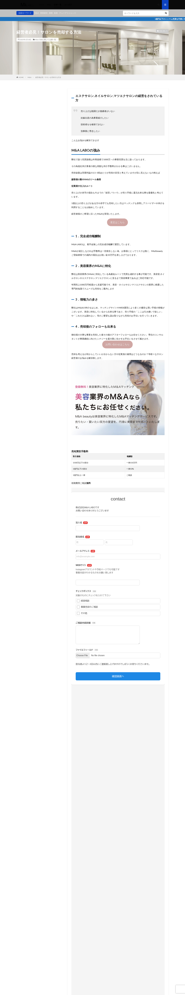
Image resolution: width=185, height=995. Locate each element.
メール (70, 914)
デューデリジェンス (67, 13)
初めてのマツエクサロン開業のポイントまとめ (121, 803)
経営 (91, 785)
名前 (69, 902)
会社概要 (68, 4)
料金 (49, 4)
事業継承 (44, 13)
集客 (56, 13)
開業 (51, 13)
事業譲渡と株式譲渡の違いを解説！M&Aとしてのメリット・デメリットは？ (131, 767)
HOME (21, 77)
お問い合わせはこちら (117, 344)
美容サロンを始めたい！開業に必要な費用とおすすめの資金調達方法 (132, 786)
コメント (71, 875)
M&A (37, 13)
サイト (70, 925)
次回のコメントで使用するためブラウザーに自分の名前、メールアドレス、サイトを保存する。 (110, 936)
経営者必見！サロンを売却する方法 (48, 77)
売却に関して (44, 40)
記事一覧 (57, 4)
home (41, 4)
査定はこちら (117, 222)
